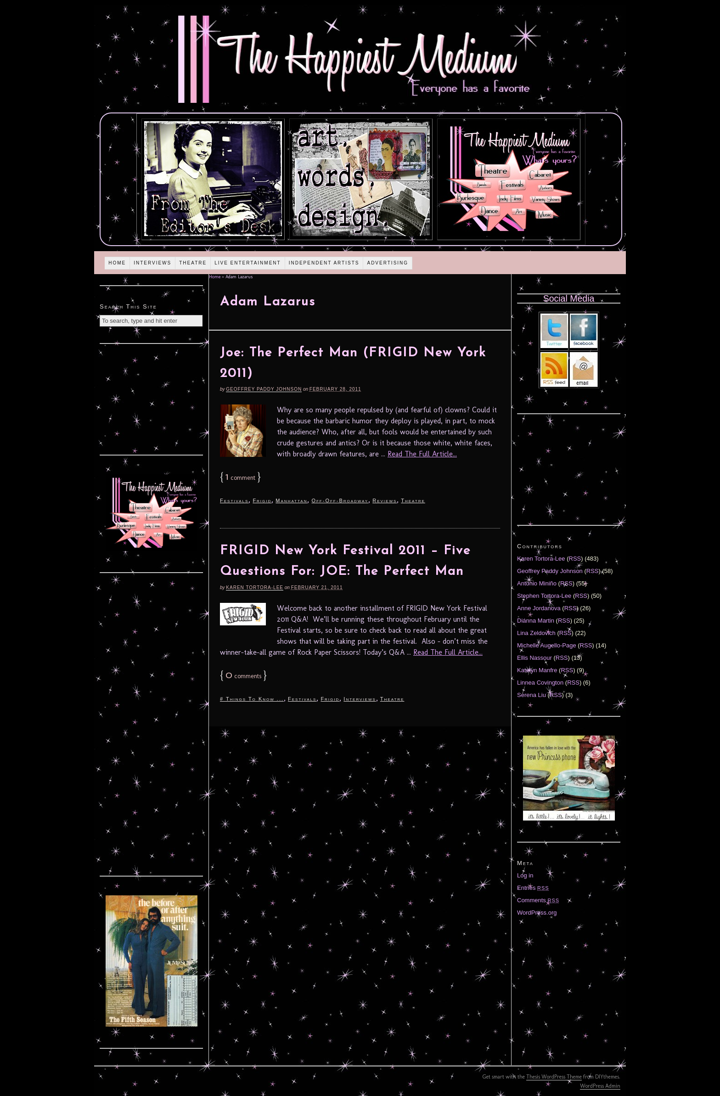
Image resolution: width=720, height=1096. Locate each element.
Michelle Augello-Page (546, 645)
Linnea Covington (540, 682)
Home (117, 262)
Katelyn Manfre (537, 670)
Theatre (193, 262)
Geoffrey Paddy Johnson (264, 389)
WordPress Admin (600, 1086)
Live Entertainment (247, 262)
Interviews (152, 262)
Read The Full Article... (422, 454)
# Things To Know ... (252, 699)
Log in (525, 875)
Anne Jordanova (539, 608)
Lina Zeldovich (536, 632)
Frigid (262, 500)
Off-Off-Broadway (339, 500)
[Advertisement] (151, 398)
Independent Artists (324, 262)
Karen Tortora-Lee (254, 587)
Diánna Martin (535, 620)
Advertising (387, 262)
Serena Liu (531, 694)
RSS (575, 558)
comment (240, 478)
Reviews (384, 500)
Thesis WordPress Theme (554, 1077)
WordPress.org (537, 912)
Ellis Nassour (534, 657)
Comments (538, 900)
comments (243, 676)
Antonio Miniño (537, 583)
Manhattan (291, 500)
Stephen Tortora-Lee (544, 595)
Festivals (234, 500)
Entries (533, 887)
